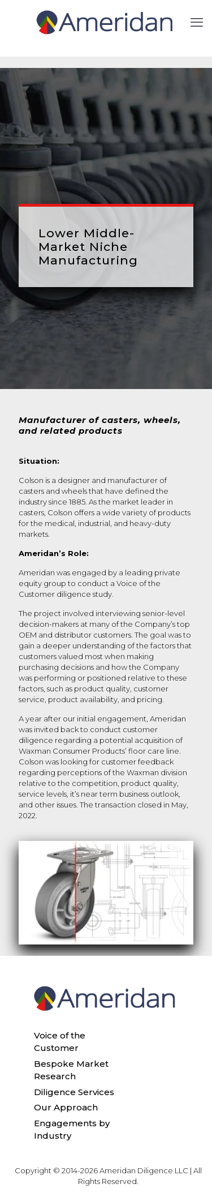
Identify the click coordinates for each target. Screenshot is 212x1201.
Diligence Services (74, 1092)
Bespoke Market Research (71, 1070)
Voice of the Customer (59, 1042)
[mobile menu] (196, 22)
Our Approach (66, 1107)
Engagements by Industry (72, 1130)
